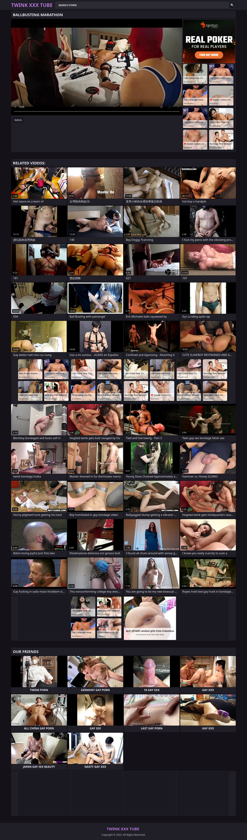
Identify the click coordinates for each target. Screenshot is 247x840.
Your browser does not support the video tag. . (96, 67)
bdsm (18, 120)
